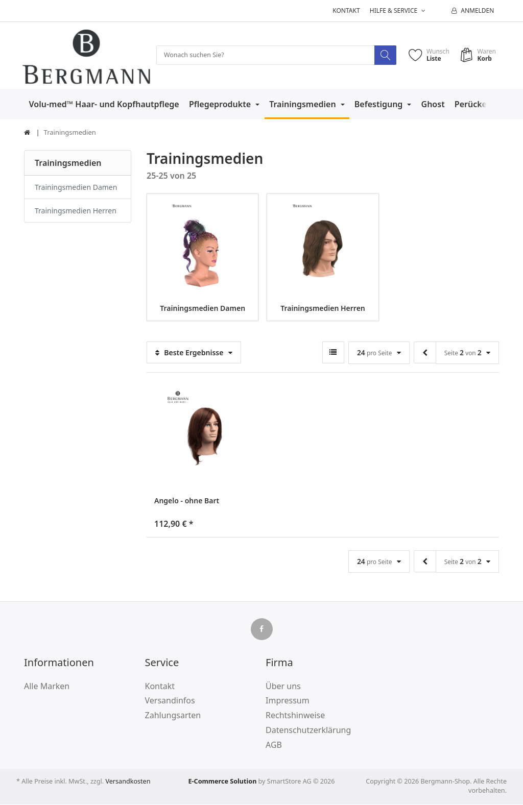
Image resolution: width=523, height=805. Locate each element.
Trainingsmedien (303, 104)
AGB (274, 745)
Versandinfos (170, 701)
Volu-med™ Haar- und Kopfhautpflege (104, 104)
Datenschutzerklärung (308, 730)
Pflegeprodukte (221, 104)
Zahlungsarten (173, 716)
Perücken (474, 104)
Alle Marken (46, 686)
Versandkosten (127, 781)
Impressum (288, 701)
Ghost (433, 104)
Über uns (283, 686)
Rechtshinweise (295, 716)
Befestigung (379, 104)
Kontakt (346, 10)
